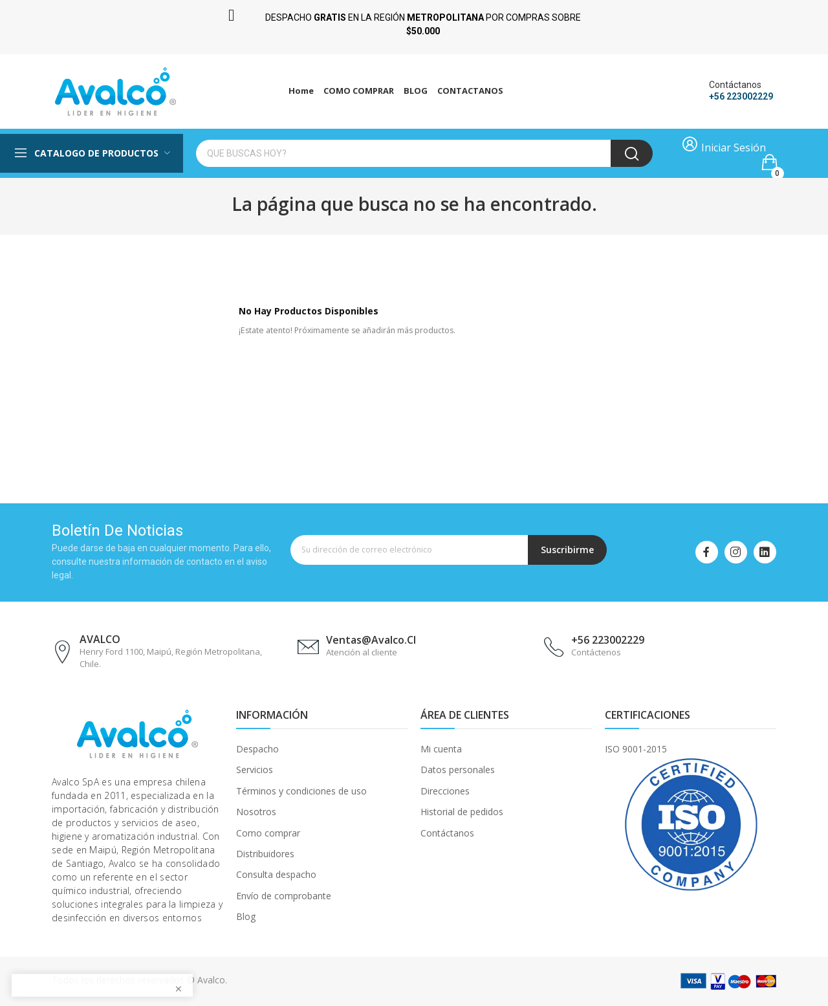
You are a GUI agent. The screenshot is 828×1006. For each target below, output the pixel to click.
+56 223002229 (741, 96)
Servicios (254, 769)
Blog (246, 916)
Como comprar (268, 833)
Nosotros (256, 811)
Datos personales (457, 769)
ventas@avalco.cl (371, 640)
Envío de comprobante (283, 896)
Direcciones (445, 791)
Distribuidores (265, 853)
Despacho (257, 749)
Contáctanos (447, 833)
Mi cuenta (441, 749)
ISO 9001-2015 (636, 749)
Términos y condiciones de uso (301, 791)
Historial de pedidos (461, 811)
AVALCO (100, 639)
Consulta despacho (276, 874)
